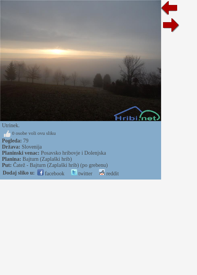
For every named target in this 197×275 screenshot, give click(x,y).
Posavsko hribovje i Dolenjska (73, 153)
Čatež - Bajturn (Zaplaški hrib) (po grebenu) (60, 165)
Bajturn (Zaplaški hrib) (47, 159)
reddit (109, 173)
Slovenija (32, 147)
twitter (81, 173)
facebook (51, 173)
